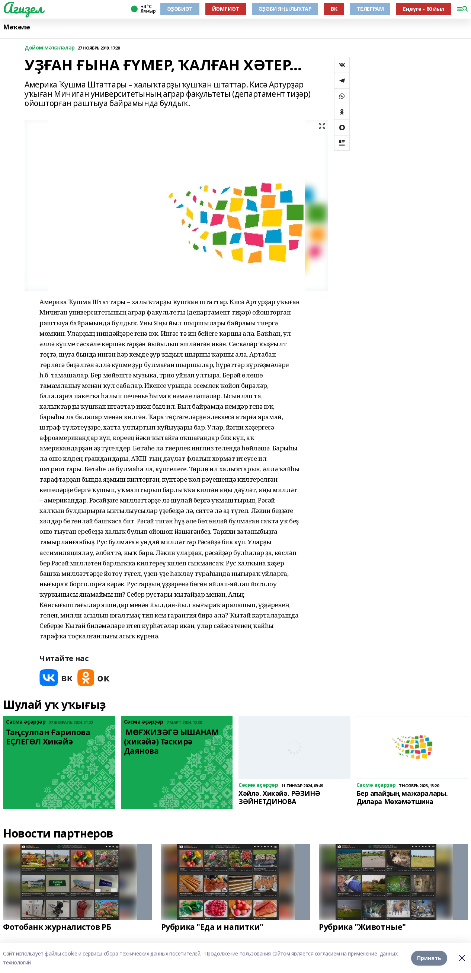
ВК (334, 8)
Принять (429, 957)
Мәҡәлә (16, 27)
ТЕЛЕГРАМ (370, 8)
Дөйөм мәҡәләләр (50, 48)
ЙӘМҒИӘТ (225, 8)
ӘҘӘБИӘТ (180, 8)
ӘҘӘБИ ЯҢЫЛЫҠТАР (285, 8)
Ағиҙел (23, 8)
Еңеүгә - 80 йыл (423, 8)
